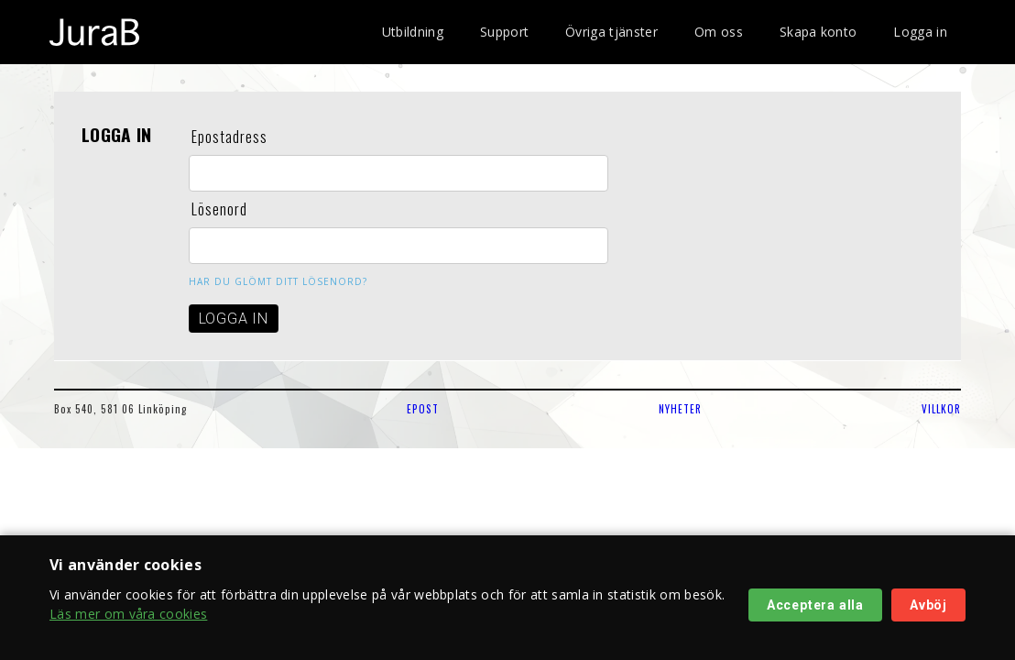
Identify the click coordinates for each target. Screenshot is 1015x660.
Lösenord (219, 209)
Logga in (920, 32)
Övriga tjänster (611, 32)
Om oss (718, 32)
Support (504, 32)
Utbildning (412, 32)
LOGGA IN (233, 318)
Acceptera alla (815, 605)
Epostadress (229, 137)
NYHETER (680, 409)
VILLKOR (941, 409)
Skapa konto (818, 32)
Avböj (928, 605)
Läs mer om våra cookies (128, 613)
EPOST (423, 409)
